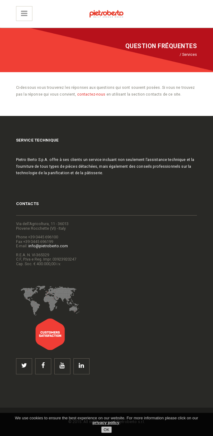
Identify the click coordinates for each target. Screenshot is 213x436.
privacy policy (106, 422)
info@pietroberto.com (48, 246)
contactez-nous (91, 94)
